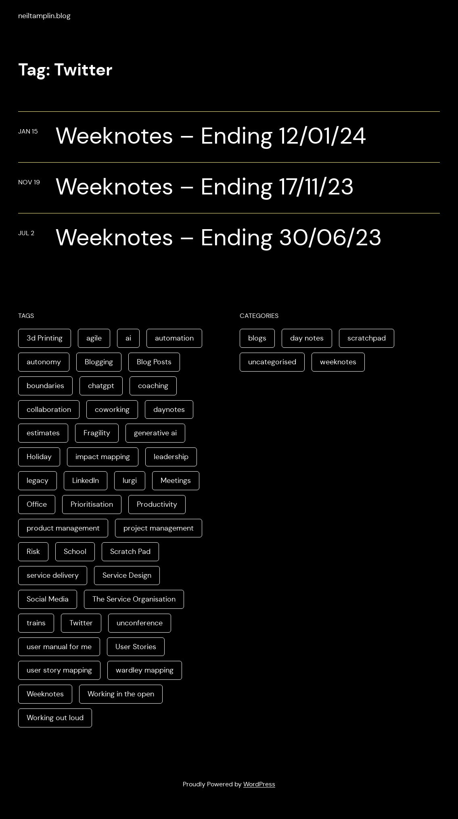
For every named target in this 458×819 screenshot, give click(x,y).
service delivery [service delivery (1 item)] (53, 575)
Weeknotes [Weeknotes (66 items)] (45, 693)
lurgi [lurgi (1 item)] (130, 480)
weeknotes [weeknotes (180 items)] (338, 361)
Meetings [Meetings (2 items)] (176, 480)
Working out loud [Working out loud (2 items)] (55, 717)
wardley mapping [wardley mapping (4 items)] (145, 670)
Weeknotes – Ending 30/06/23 (218, 237)
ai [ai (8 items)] (128, 338)
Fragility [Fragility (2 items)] (97, 432)
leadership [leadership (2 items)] (171, 456)
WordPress (259, 784)
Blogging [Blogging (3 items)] (99, 361)
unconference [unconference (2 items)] (140, 622)
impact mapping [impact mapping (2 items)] (102, 456)
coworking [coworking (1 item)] (112, 409)
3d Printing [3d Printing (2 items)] (45, 338)
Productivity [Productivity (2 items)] (157, 504)
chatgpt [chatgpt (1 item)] (101, 385)
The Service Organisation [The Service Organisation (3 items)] (134, 599)
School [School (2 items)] (75, 551)
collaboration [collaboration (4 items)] (49, 409)
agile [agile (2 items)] (94, 338)
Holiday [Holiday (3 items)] (39, 456)
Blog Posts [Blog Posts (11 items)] (154, 361)
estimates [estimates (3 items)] (43, 432)
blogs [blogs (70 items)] (257, 338)
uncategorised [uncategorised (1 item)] (272, 361)
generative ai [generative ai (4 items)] (155, 432)
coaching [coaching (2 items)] (153, 385)
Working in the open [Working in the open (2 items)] (121, 693)
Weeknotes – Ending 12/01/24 (210, 136)
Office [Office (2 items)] (37, 504)
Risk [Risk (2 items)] (33, 551)
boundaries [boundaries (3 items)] (45, 385)
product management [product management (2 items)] (63, 528)
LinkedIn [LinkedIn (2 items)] (85, 480)
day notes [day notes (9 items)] (307, 338)
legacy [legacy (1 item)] (37, 480)
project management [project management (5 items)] (158, 528)
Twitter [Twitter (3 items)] (81, 622)
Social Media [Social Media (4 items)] (48, 599)
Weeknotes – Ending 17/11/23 (204, 186)
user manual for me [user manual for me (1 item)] (59, 646)
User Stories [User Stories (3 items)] (135, 646)
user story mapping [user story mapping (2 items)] (59, 670)
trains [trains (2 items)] (36, 622)
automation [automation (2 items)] (174, 338)
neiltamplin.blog (44, 15)
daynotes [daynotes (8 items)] (169, 409)
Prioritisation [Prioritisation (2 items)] (92, 504)
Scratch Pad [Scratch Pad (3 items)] (130, 551)
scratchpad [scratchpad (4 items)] (366, 338)
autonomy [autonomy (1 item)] (44, 361)
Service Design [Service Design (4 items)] (126, 575)
